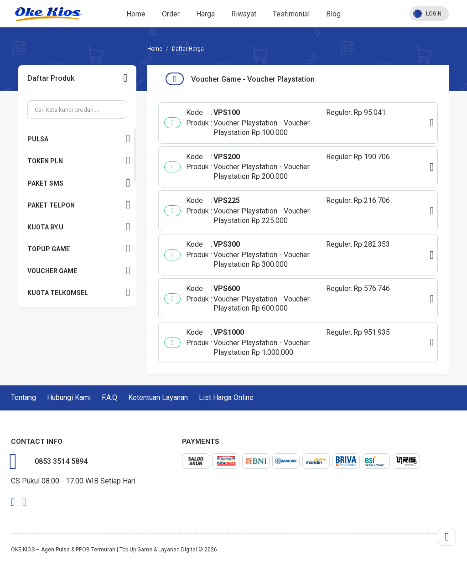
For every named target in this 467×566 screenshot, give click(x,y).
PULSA (78, 139)
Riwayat (243, 14)
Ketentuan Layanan (158, 397)
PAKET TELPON (78, 205)
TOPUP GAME (78, 249)
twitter (24, 502)
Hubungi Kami (69, 397)
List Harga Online (226, 397)
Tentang (23, 397)
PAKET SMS (78, 183)
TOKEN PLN (78, 161)
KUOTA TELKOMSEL (78, 293)
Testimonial (291, 14)
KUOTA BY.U (78, 227)
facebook (13, 502)
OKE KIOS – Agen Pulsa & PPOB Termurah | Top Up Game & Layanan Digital (104, 549)
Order (171, 14)
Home (135, 14)
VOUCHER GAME (78, 271)
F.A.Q (109, 397)
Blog (333, 14)
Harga (205, 14)
